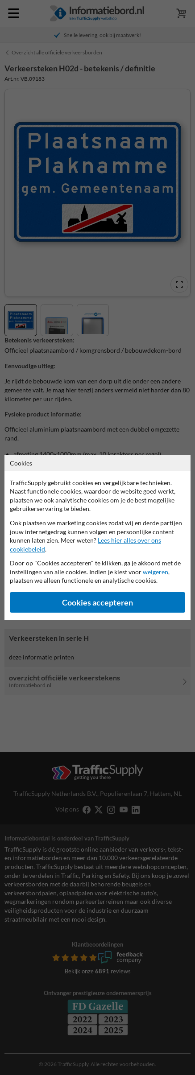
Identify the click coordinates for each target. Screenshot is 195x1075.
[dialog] (97, 537)
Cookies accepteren (97, 602)
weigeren (155, 572)
